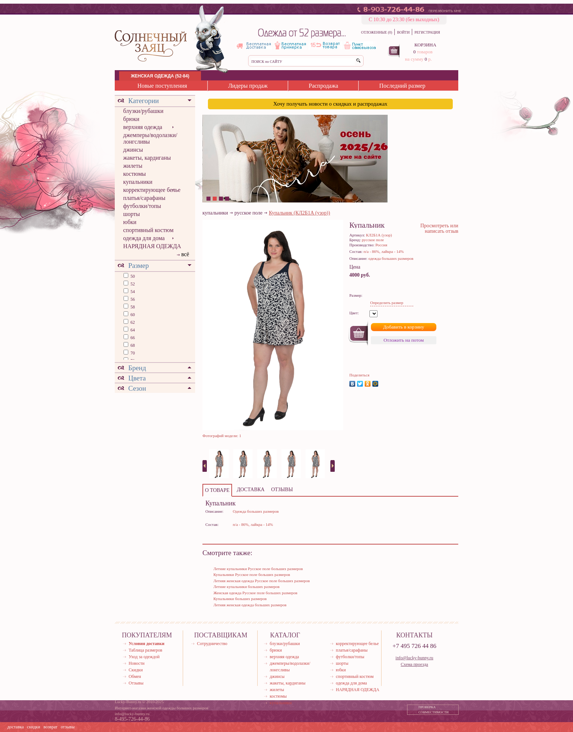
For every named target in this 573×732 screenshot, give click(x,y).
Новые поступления (162, 86)
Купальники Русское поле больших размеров (251, 574)
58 (132, 307)
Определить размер (386, 302)
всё (185, 254)
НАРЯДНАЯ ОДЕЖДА (152, 246)
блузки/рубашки (143, 111)
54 (132, 291)
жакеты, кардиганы (147, 158)
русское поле (249, 213)
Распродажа (323, 86)
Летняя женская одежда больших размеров (249, 605)
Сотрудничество (212, 643)
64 (132, 330)
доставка (15, 726)
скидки (33, 726)
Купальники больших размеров (240, 598)
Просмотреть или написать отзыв (439, 228)
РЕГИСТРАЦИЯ (427, 32)
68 (132, 345)
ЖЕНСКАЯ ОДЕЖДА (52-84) (160, 76)
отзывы (68, 726)
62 (132, 322)
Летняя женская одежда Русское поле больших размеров (261, 581)
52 (132, 284)
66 (132, 337)
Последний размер (402, 86)
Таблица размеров (145, 650)
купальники (137, 182)
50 (132, 276)
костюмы (134, 174)
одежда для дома (144, 238)
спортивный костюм (148, 230)
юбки (129, 222)
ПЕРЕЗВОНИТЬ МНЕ (445, 11)
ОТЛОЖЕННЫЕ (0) (376, 32)
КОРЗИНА (425, 45)
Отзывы (136, 683)
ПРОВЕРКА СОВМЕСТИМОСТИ (433, 709)
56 (132, 299)
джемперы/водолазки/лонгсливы (150, 138)
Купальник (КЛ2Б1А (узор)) (299, 213)
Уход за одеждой (144, 656)
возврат (50, 726)
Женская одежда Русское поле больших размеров (255, 593)
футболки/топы (142, 206)
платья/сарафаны (144, 198)
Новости (137, 663)
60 (132, 314)
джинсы (133, 150)
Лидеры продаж (247, 86)
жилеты (132, 166)
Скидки (136, 669)
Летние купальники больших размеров (246, 586)
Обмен (135, 676)
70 (132, 353)
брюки (131, 119)
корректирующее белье (152, 190)
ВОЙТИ (403, 32)
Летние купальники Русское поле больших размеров (258, 568)
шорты (131, 214)
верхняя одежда (142, 127)
